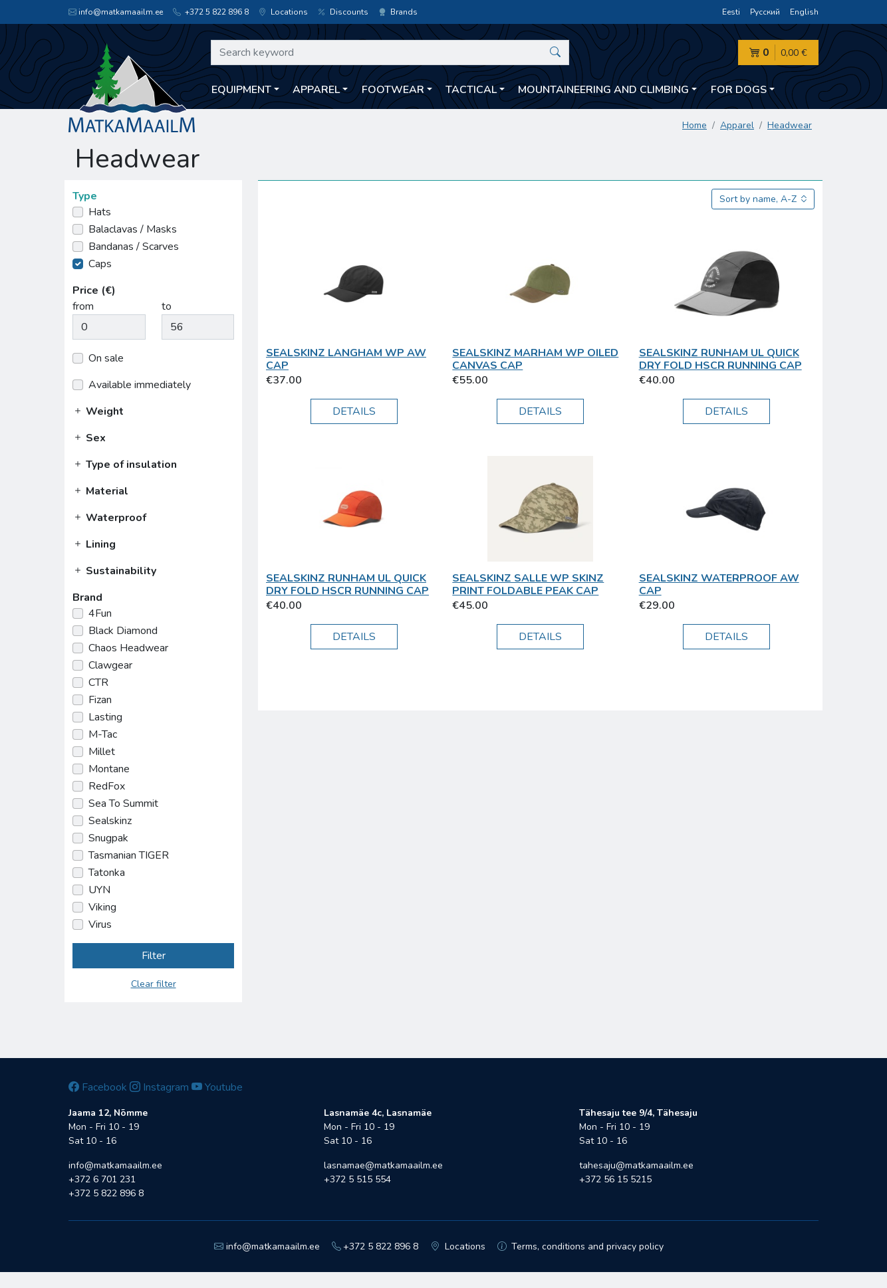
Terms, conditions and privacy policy (580, 1246)
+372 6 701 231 (102, 1179)
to (167, 306)
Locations (283, 12)
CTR (98, 682)
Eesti (731, 12)
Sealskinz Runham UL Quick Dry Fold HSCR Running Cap (720, 359)
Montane (109, 769)
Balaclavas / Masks (132, 229)
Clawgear (110, 665)
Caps (100, 264)
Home (694, 125)
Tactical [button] (471, 89)
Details (354, 411)
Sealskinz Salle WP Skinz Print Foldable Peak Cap (528, 584)
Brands (398, 12)
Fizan (100, 700)
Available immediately (139, 384)
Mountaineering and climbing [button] (603, 89)
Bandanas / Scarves (133, 246)
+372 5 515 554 (357, 1179)
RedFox (106, 786)
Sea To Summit (123, 803)
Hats (99, 212)
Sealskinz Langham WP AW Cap (346, 359)
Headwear (789, 125)
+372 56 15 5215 (615, 1179)
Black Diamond (123, 630)
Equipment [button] (241, 89)
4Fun (100, 613)
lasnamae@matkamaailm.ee (383, 1165)
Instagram (159, 1087)
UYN (99, 890)
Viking (102, 907)
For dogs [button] (739, 89)
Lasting (105, 717)
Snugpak (108, 838)
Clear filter (153, 984)
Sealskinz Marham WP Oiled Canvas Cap (535, 359)
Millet (101, 751)
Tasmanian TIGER (128, 855)
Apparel (737, 125)
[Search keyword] (390, 52)
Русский (765, 12)
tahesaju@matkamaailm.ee (636, 1165)
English (804, 12)
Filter (154, 955)
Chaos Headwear (128, 648)
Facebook (97, 1087)
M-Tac (102, 734)
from (83, 306)
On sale (106, 358)
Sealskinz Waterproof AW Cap (719, 584)
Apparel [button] (316, 89)
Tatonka (106, 872)
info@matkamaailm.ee (115, 12)
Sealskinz (110, 820)
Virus (100, 924)
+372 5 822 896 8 (211, 12)
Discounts (343, 12)
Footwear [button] (393, 89)
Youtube (217, 1087)
